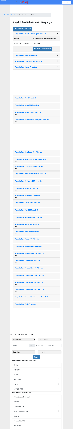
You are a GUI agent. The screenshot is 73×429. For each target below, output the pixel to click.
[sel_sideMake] (23, 339)
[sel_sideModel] (49, 339)
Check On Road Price (22, 29)
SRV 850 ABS (36, 389)
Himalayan (36, 426)
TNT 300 (36, 370)
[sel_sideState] (23, 352)
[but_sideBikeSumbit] (36, 357)
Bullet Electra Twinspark (36, 397)
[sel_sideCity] (49, 352)
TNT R (36, 384)
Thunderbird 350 (36, 421)
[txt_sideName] (19, 345)
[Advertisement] (36, 82)
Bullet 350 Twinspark (36, 411)
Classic (36, 416)
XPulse (36, 365)
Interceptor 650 (36, 406)
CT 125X (36, 375)
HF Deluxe (36, 379)
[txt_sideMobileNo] (39, 345)
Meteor (36, 402)
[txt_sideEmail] (54, 345)
